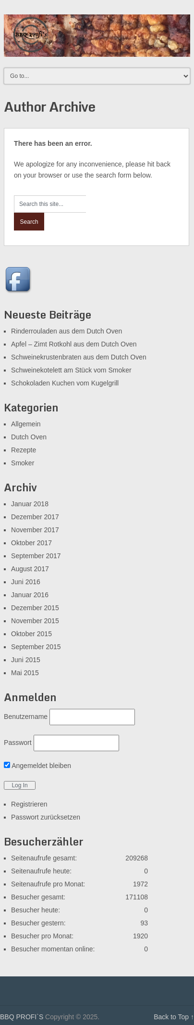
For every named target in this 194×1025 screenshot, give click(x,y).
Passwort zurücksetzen (45, 817)
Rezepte (23, 450)
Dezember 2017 (35, 517)
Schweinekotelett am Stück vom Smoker (71, 370)
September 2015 (36, 647)
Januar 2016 (29, 595)
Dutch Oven (29, 437)
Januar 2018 (29, 504)
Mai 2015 (25, 673)
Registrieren (29, 804)
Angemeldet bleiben (37, 765)
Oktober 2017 (31, 543)
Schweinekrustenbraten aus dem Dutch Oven (78, 357)
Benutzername (26, 716)
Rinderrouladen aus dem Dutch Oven (66, 331)
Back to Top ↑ (174, 1017)
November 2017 (35, 530)
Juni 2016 (25, 582)
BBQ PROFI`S (21, 1017)
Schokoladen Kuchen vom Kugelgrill (65, 383)
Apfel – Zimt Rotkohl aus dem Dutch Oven (73, 344)
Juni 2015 (25, 660)
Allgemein (25, 424)
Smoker (22, 463)
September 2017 (36, 556)
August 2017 (30, 569)
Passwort (18, 742)
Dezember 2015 (35, 608)
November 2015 (35, 621)
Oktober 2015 (31, 634)
